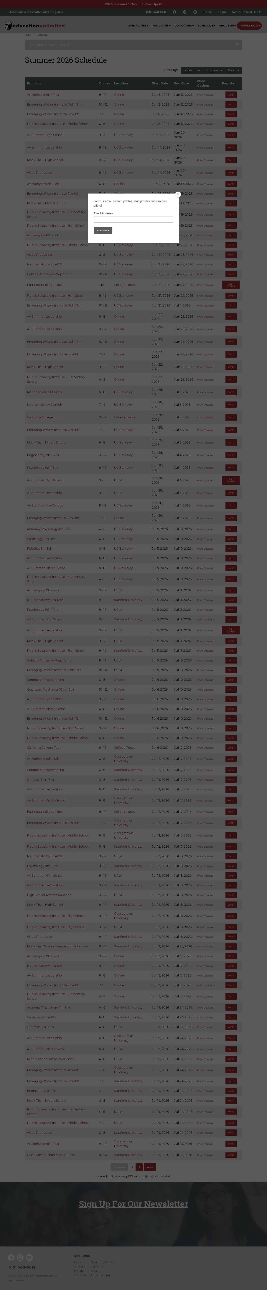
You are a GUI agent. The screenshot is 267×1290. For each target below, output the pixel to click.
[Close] (178, 194)
